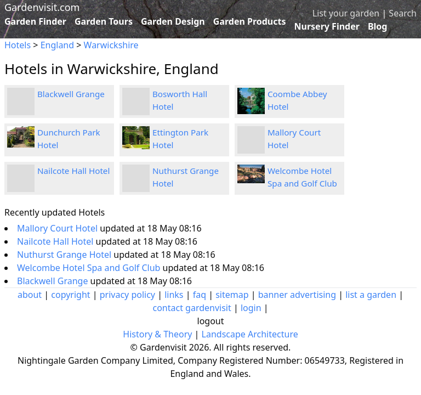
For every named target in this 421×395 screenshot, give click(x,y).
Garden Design (173, 21)
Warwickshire (111, 45)
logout (210, 321)
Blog (378, 26)
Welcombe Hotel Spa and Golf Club (90, 268)
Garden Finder (35, 21)
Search (403, 13)
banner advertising (297, 295)
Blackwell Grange (71, 93)
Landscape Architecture (250, 334)
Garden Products (249, 21)
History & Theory (157, 334)
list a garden (370, 295)
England (57, 45)
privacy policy (127, 295)
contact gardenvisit (191, 308)
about (30, 295)
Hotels (17, 45)
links (173, 295)
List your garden (345, 13)
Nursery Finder (327, 26)
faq (199, 295)
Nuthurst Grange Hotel (65, 255)
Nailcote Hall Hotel (73, 170)
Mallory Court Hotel (58, 228)
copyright (70, 295)
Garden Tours (104, 21)
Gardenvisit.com (41, 7)
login (251, 308)
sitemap (231, 295)
